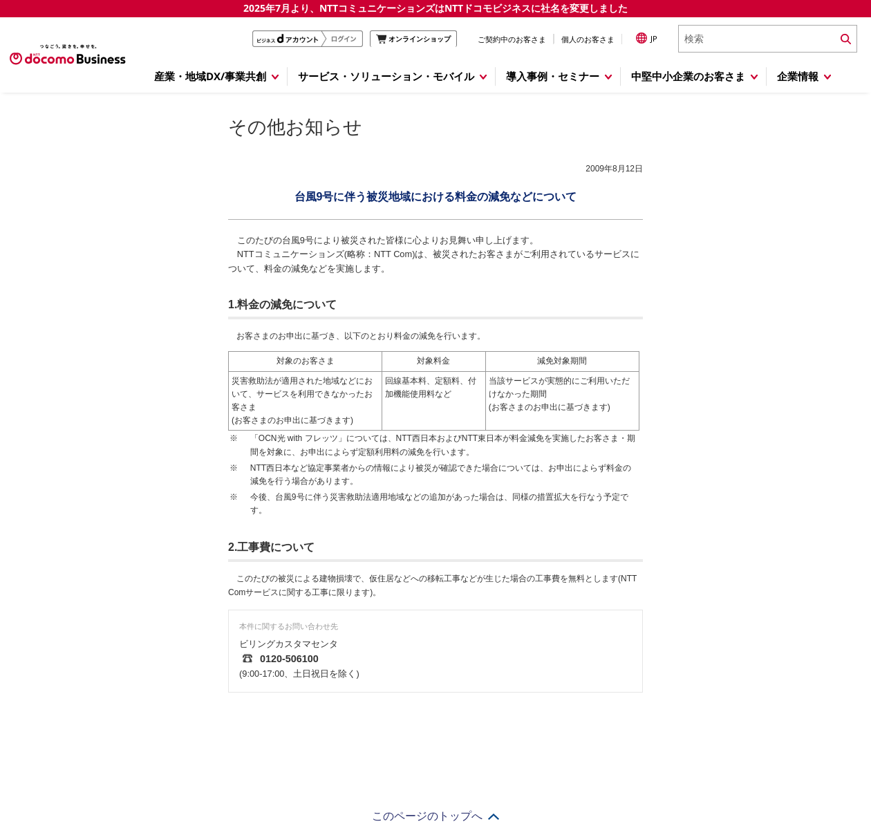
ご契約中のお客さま (512, 39)
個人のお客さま (588, 39)
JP (646, 38)
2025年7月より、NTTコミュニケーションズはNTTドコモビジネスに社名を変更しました (435, 8)
